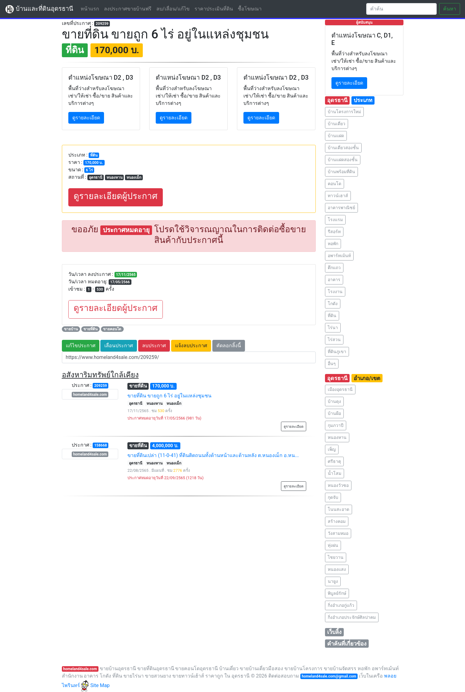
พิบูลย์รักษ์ (337, 593)
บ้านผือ (334, 413)
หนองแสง (337, 569)
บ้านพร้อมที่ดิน (341, 171)
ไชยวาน (335, 557)
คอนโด (334, 183)
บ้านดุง (334, 401)
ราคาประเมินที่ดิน (213, 9)
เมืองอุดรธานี (340, 389)
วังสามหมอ (338, 533)
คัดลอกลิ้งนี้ (228, 345)
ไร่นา (333, 327)
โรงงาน (335, 291)
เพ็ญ (332, 449)
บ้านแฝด (336, 135)
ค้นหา (449, 9)
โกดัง (333, 303)
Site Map (100, 685)
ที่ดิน (332, 315)
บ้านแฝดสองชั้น (343, 159)
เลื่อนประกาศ (118, 345)
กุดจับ (333, 497)
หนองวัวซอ (338, 485)
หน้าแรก (91, 8)
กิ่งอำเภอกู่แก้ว (341, 605)
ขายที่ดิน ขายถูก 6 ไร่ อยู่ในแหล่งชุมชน (169, 396)
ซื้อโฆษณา (250, 9)
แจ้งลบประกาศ (191, 345)
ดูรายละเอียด (86, 118)
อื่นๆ (332, 363)
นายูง (333, 581)
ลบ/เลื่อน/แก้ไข (173, 9)
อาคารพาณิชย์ (341, 207)
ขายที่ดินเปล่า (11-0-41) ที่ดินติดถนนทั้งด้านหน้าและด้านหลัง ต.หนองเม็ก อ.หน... (213, 455)
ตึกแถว (334, 267)
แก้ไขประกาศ (80, 345)
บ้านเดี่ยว (336, 123)
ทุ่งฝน (333, 545)
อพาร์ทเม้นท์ (339, 255)
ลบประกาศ (154, 345)
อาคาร (334, 279)
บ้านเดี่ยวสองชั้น (343, 147)
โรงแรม (335, 219)
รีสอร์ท (334, 231)
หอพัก (333, 243)
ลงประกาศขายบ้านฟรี (127, 9)
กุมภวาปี (335, 425)
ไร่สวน (334, 339)
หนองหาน (337, 437)
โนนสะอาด (338, 509)
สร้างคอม (337, 521)
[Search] (401, 9)
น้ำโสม (334, 473)
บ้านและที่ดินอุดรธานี (39, 9)
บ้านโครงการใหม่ (344, 111)
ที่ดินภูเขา (337, 351)
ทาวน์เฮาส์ (338, 195)
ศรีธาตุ (334, 461)
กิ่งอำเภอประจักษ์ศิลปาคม (352, 617)
